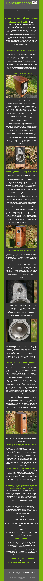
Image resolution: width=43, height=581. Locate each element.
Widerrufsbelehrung (19, 572)
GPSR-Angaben (22, 573)
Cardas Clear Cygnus (27, 270)
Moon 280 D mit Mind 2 (29, 218)
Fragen (30, 564)
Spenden (32, 562)
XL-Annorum (23, 264)
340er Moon (15, 218)
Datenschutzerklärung (30, 572)
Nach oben (21, 576)
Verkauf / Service (31, 8)
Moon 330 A (12, 220)
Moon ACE (8, 212)
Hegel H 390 (14, 182)
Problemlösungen (10, 8)
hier (31, 22)
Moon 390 (34, 219)
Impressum (12, 572)
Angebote (21, 560)
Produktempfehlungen (21, 8)
